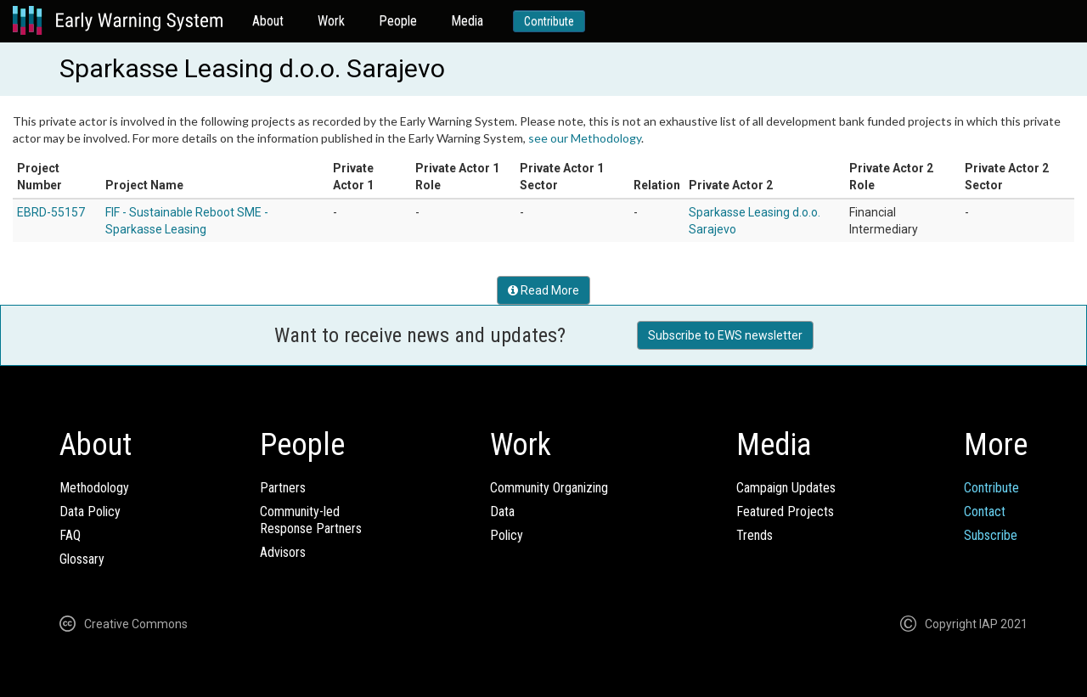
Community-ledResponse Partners (311, 520)
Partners (283, 488)
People (398, 21)
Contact (984, 511)
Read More (543, 290)
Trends (754, 535)
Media (467, 21)
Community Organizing (549, 488)
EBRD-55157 (51, 212)
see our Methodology (584, 138)
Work (331, 21)
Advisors (283, 552)
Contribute (549, 21)
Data (502, 511)
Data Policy (90, 511)
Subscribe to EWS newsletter (725, 335)
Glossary (81, 559)
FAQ (70, 535)
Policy (506, 535)
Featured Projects (785, 511)
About (268, 21)
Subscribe (990, 535)
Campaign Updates (786, 488)
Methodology (94, 488)
